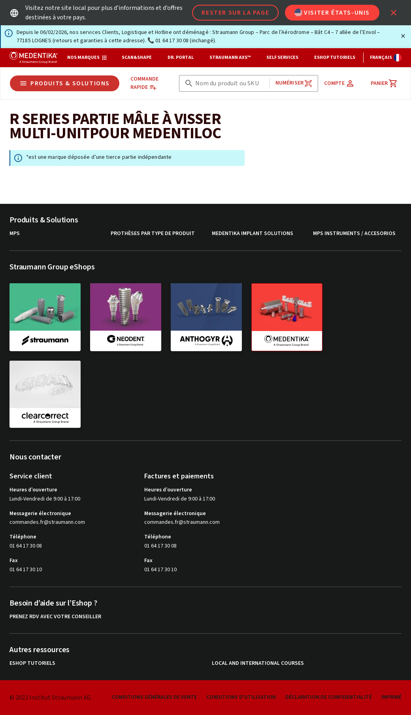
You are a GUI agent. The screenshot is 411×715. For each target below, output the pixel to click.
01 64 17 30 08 (25, 546)
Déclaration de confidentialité (328, 697)
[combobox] (230, 83)
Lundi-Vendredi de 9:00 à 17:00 (44, 499)
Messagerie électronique (40, 513)
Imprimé (391, 697)
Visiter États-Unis (332, 12)
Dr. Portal (181, 57)
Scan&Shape (137, 57)
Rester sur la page (235, 12)
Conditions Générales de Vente (154, 697)
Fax (13, 560)
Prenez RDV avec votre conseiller (55, 617)
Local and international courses (258, 663)
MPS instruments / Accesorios (354, 233)
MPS (14, 233)
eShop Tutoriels (334, 57)
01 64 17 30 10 (25, 570)
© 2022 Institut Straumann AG (50, 697)
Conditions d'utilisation (241, 697)
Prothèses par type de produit (153, 233)
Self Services (282, 57)
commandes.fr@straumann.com (47, 522)
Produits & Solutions (64, 83)
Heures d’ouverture (33, 490)
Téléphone (22, 537)
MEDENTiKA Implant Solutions (252, 233)
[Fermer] (403, 36)
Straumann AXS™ (230, 57)
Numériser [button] (293, 83)
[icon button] (394, 13)
